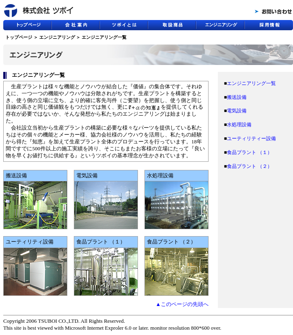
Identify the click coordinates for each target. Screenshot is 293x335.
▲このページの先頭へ (182, 304)
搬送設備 (236, 97)
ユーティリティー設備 (251, 138)
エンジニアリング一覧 (251, 83)
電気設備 (236, 111)
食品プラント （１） (249, 152)
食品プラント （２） (249, 166)
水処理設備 (239, 124)
